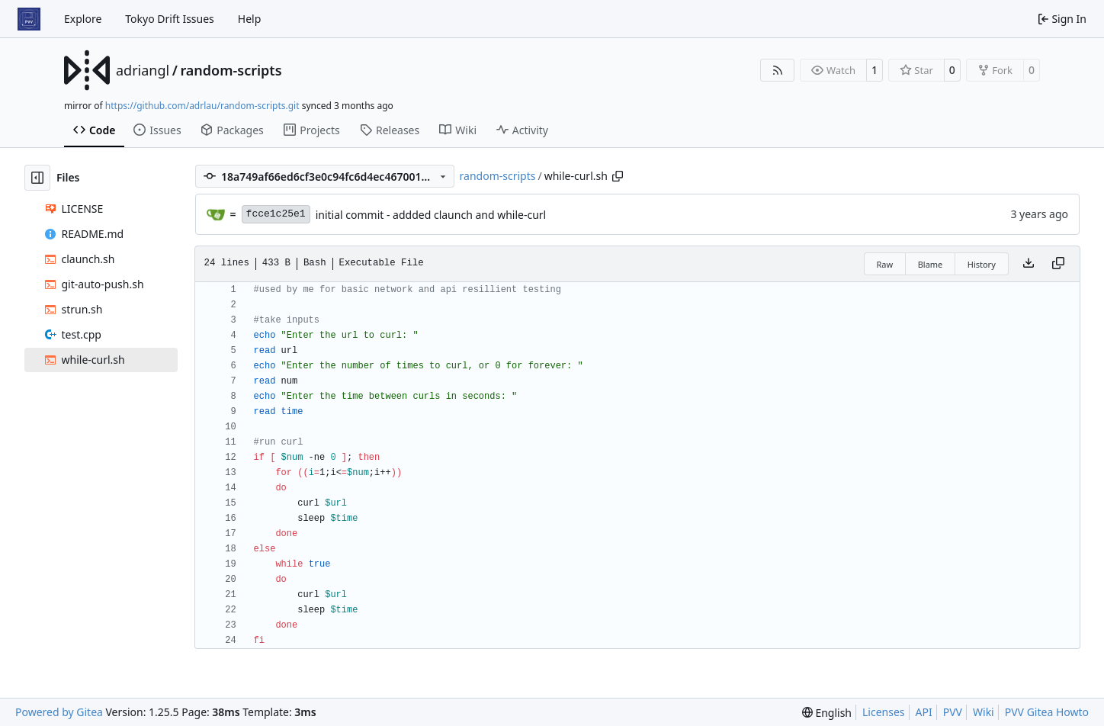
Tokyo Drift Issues (169, 18)
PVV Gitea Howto (1047, 712)
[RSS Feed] (777, 70)
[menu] (827, 712)
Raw (885, 264)
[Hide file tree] (37, 178)
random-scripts (230, 70)
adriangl (142, 70)
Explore (82, 18)
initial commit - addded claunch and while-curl (431, 214)
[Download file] (1028, 264)
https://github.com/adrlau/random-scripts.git (202, 105)
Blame (930, 264)
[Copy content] (1058, 264)
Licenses (883, 712)
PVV (952, 712)
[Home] (29, 19)
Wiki (983, 712)
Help (250, 18)
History (982, 264)
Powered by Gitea (59, 712)
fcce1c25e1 (276, 214)
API (924, 712)
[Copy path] (617, 176)
